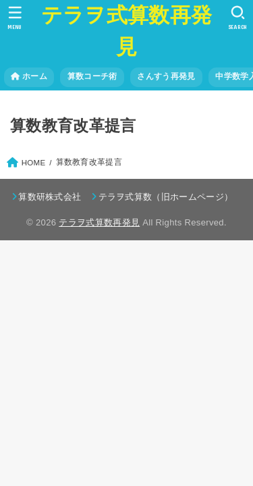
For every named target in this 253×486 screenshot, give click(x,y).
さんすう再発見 (166, 76)
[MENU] (15, 17)
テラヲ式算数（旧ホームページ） (166, 197)
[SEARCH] (238, 17)
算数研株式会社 (49, 197)
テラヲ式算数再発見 (126, 31)
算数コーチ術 (92, 76)
